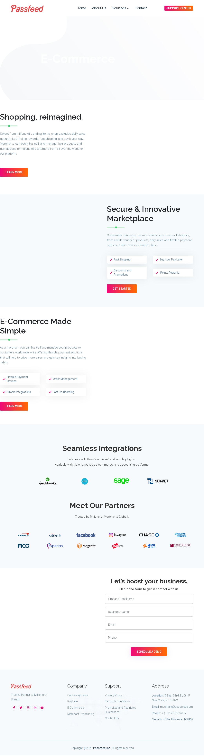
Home (81, 8)
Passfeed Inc (101, 748)
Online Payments (77, 695)
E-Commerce (75, 708)
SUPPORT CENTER (178, 8)
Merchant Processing (80, 714)
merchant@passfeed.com (176, 707)
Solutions (120, 8)
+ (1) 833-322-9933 (174, 713)
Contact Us (112, 718)
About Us (99, 8)
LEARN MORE (14, 173)
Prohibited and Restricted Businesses (120, 710)
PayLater (72, 702)
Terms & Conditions (117, 702)
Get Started (122, 289)
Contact (141, 8)
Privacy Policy (114, 695)
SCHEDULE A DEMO (149, 652)
